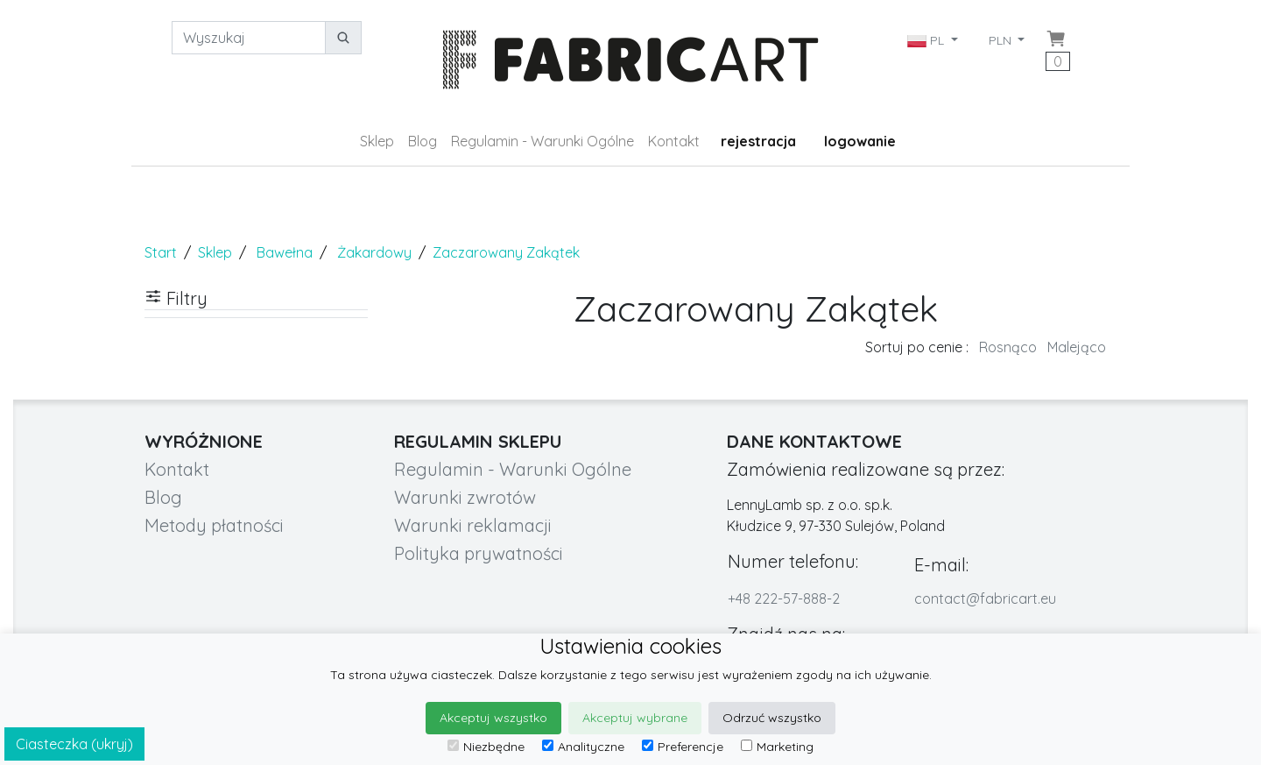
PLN (1002, 40)
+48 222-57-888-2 (784, 598)
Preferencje (682, 746)
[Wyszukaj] (249, 37)
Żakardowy (374, 252)
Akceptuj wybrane (634, 718)
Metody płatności (214, 525)
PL (927, 40)
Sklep (377, 141)
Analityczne (583, 746)
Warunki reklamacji (473, 525)
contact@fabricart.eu (985, 598)
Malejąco (1076, 347)
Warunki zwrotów (465, 497)
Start (160, 252)
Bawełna (285, 252)
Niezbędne (486, 746)
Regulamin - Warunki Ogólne (542, 141)
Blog (422, 141)
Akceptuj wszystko (493, 718)
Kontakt (674, 141)
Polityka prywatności (478, 553)
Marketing (777, 746)
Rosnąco (1008, 347)
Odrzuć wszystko (771, 718)
